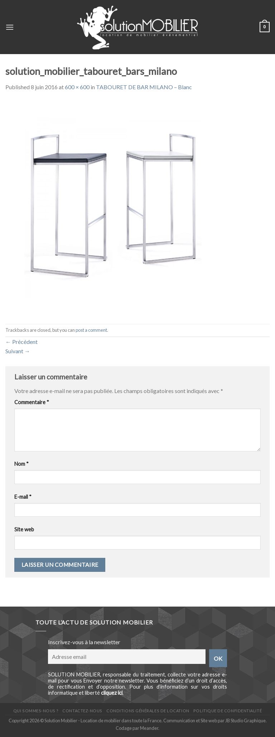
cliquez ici (111, 693)
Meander (149, 728)
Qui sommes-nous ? (35, 710)
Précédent (21, 341)
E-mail (23, 497)
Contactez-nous (82, 710)
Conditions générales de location (147, 710)
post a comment (91, 330)
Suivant (17, 351)
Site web (24, 529)
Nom (21, 464)
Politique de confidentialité (227, 710)
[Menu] (9, 27)
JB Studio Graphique (245, 720)
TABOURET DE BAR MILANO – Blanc (144, 86)
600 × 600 (77, 86)
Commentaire (31, 402)
